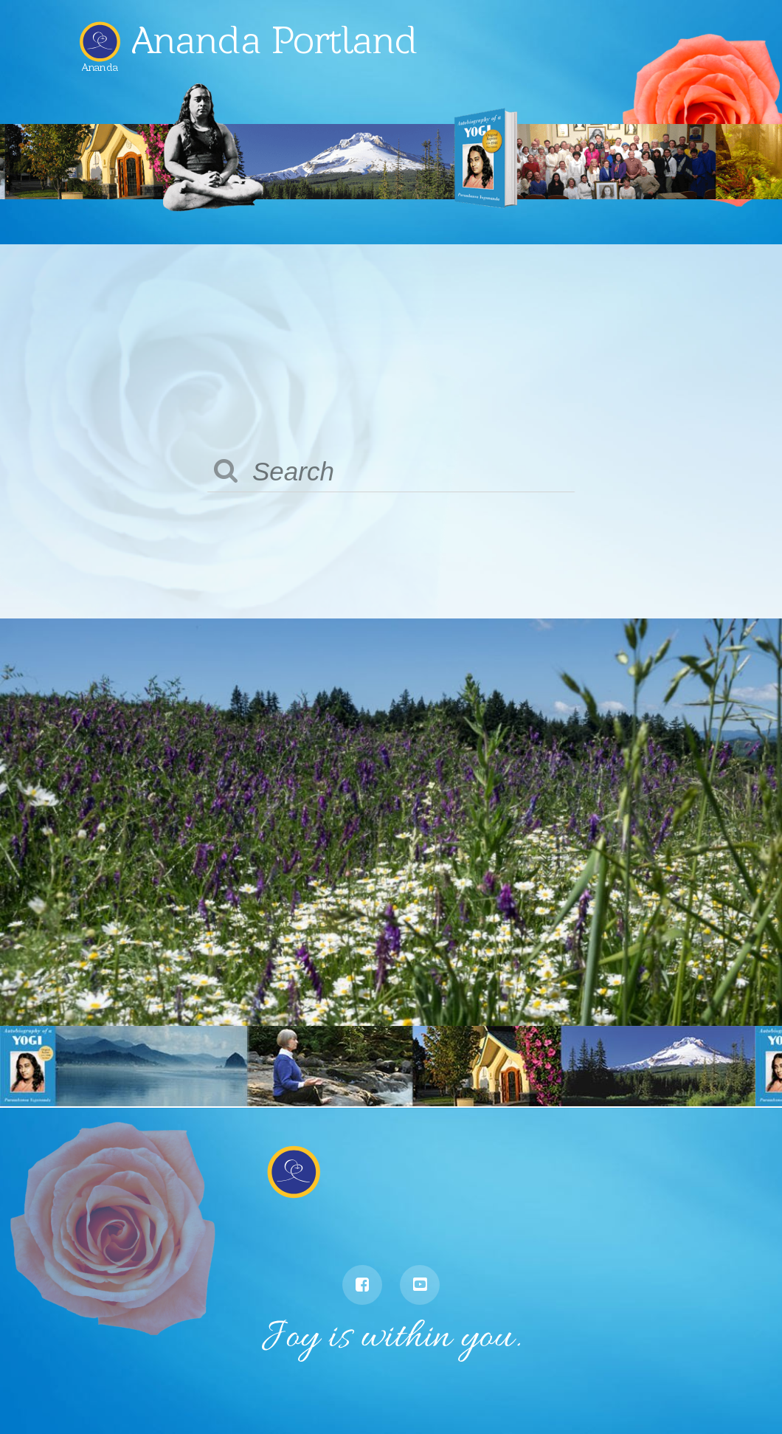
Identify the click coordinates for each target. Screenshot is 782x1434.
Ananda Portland (278, 40)
